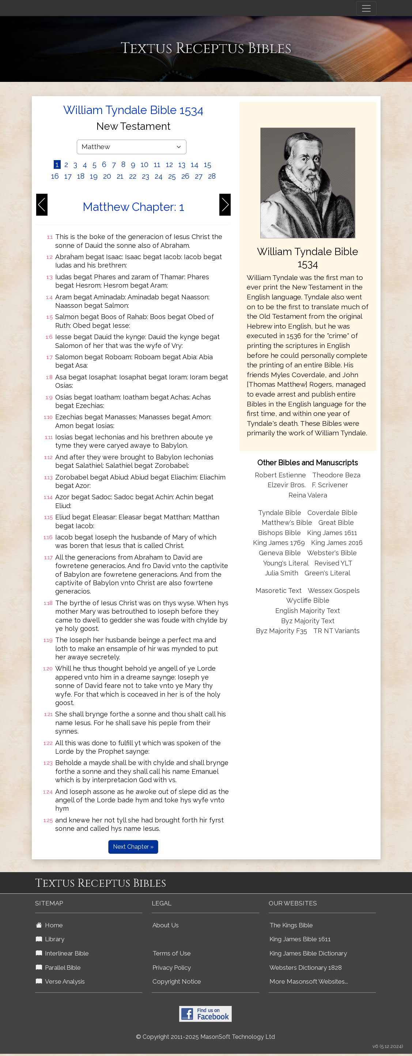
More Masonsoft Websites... (308, 981)
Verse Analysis (60, 981)
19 (93, 176)
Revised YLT (333, 563)
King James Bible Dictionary (308, 953)
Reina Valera (307, 495)
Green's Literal (327, 573)
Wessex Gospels (334, 590)
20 (107, 176)
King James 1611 (332, 533)
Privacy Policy (171, 967)
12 (169, 164)
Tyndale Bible (279, 512)
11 (157, 164)
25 (172, 176)
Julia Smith (282, 573)
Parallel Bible (58, 967)
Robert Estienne (280, 475)
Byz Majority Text (307, 621)
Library (50, 939)
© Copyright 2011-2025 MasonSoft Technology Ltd (205, 1036)
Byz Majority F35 (281, 631)
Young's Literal (286, 563)
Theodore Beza (336, 475)
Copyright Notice (176, 981)
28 (212, 176)
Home (49, 925)
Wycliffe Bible (307, 600)
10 (144, 164)
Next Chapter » (133, 846)
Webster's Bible (332, 553)
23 (145, 176)
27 (198, 176)
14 (194, 164)
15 (207, 164)
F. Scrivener (330, 485)
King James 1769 (279, 542)
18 (80, 176)
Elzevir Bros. (287, 485)
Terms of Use (171, 953)
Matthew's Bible (287, 522)
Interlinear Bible (62, 953)
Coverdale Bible (332, 512)
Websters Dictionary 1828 (305, 967)
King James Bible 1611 (300, 939)
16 (55, 176)
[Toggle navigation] (366, 8)
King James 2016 (337, 542)
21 (120, 176)
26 (185, 176)
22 (132, 176)
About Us (165, 925)
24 (159, 176)
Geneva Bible (280, 553)
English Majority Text (307, 610)
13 (182, 164)
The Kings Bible (291, 925)
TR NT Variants (336, 631)
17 (68, 176)
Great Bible (336, 522)
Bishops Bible (279, 533)
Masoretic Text (279, 590)
